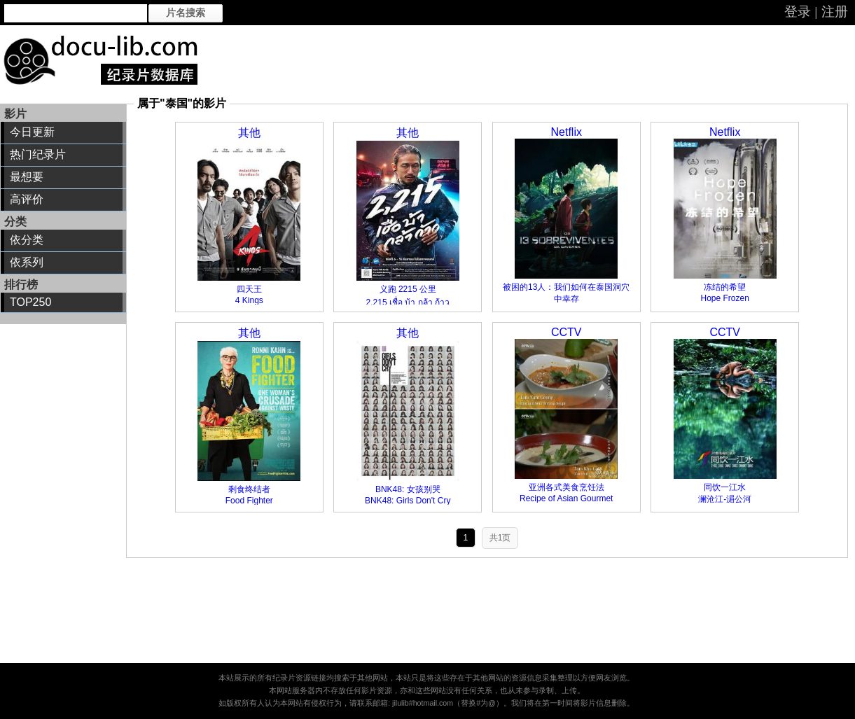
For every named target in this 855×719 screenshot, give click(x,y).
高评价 (26, 199)
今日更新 (32, 132)
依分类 (26, 240)
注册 (834, 11)
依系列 (26, 262)
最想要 (26, 177)
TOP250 (30, 302)
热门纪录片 (38, 154)
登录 (797, 11)
